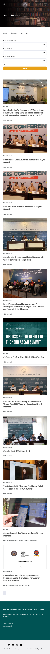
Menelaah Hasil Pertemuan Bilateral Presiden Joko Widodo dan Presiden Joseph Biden (23, 258)
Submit (25, 68)
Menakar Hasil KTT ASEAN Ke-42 (16, 451)
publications (13, 33)
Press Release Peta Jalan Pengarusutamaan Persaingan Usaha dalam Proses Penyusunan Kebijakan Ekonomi (21, 578)
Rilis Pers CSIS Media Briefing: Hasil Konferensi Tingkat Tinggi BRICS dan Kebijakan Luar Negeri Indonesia (22, 404)
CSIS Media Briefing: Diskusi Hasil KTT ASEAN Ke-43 (24, 357)
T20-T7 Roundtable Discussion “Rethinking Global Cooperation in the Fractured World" (23, 487)
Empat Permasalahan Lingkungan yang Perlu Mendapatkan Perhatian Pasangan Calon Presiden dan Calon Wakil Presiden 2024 (23, 306)
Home (5, 33)
